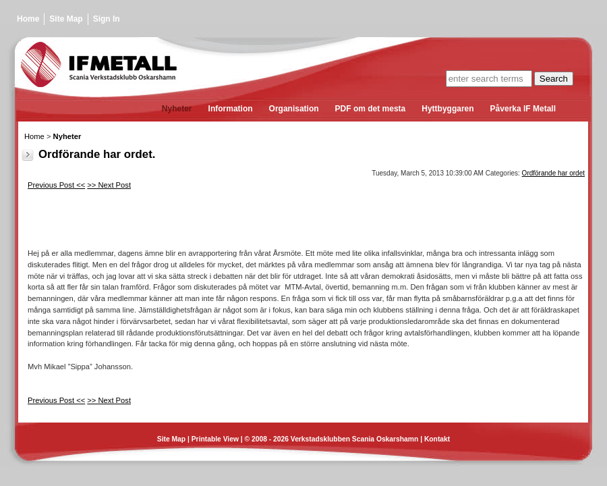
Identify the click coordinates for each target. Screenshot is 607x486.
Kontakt (437, 439)
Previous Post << (56, 185)
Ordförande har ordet (553, 173)
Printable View (215, 439)
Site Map (65, 19)
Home (28, 19)
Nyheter (67, 136)
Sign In (106, 19)
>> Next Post (109, 185)
